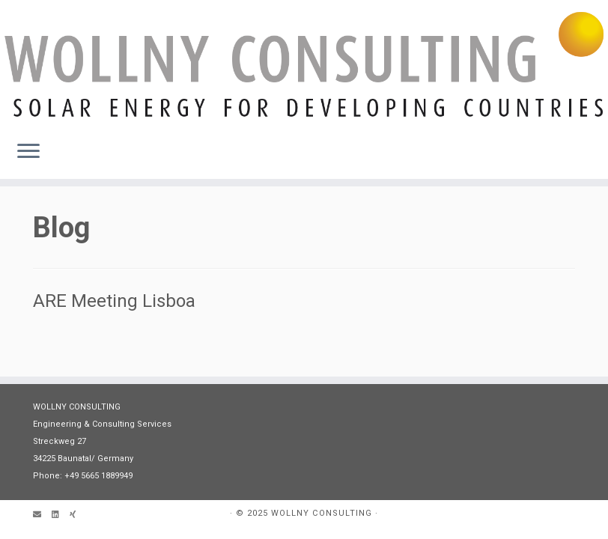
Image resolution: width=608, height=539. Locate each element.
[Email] (42, 515)
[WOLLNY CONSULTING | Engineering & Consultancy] (304, 64)
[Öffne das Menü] (28, 152)
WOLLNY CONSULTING (321, 513)
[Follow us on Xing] (78, 515)
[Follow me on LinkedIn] (61, 515)
